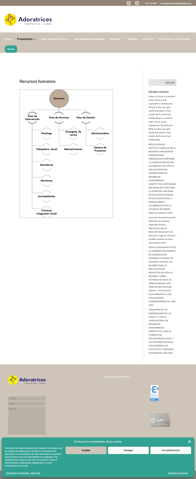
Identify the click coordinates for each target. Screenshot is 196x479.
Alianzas (115, 56)
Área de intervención (53, 56)
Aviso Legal (35, 473)
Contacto (148, 56)
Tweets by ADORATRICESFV (116, 377)
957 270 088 (150, 3)
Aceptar (86, 450)
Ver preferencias (171, 450)
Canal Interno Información (175, 56)
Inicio (8, 56)
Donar (11, 66)
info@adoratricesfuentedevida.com (175, 3)
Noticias (133, 56)
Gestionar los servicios (178, 473)
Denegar (128, 450)
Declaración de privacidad (18, 473)
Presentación (24, 56)
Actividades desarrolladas (89, 56)
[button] (189, 441)
